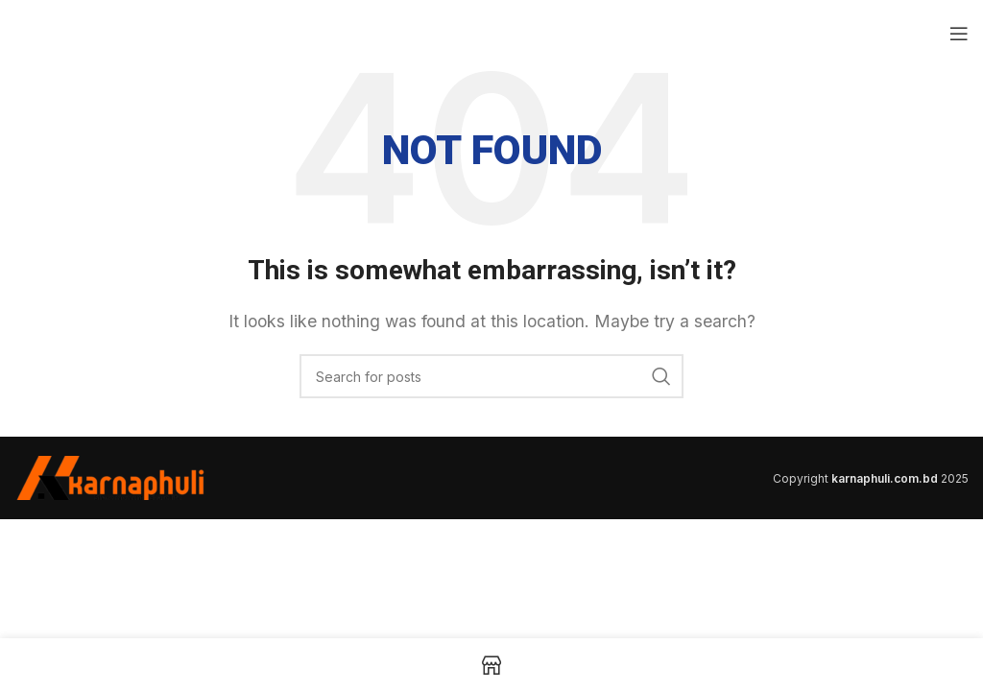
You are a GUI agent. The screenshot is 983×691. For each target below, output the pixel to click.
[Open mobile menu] (959, 33)
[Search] (491, 376)
